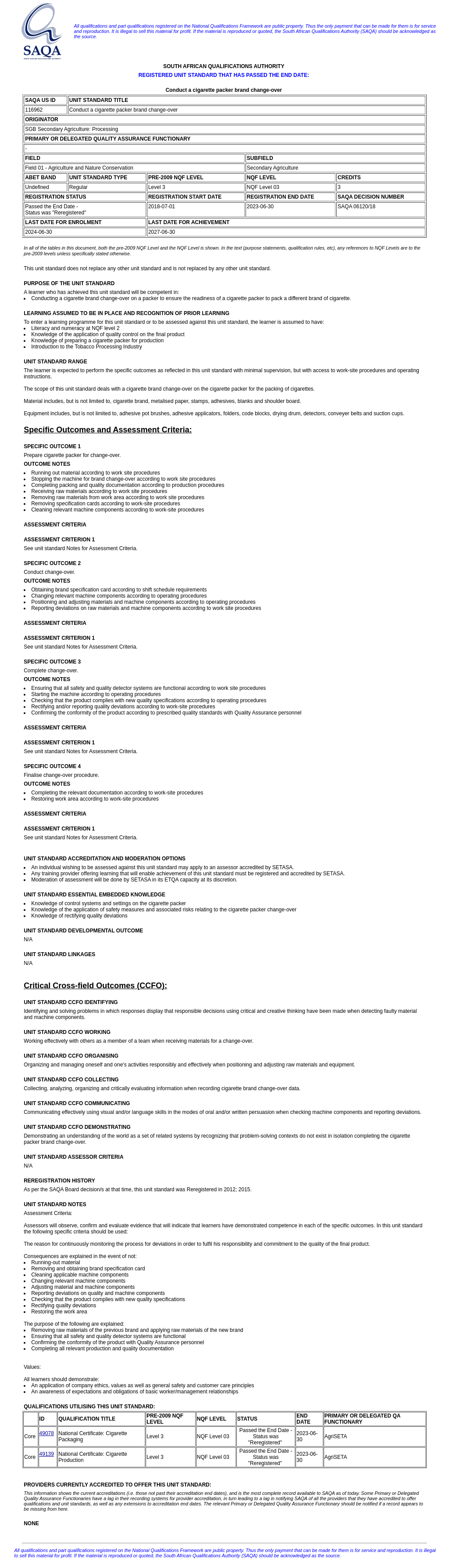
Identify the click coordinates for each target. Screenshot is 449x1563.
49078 (46, 1433)
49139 (46, 1454)
